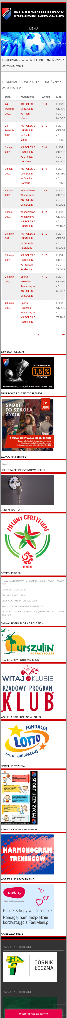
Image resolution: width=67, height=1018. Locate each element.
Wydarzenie (27, 96)
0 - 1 (44, 303)
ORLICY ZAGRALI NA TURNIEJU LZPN (19, 601)
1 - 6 (44, 168)
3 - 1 (44, 125)
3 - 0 (44, 147)
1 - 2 (44, 212)
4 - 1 (44, 276)
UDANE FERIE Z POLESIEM (14, 590)
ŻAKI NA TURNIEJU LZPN (13, 595)
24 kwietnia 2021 (9, 109)
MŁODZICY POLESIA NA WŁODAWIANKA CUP (23, 606)
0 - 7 (44, 255)
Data (7, 96)
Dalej (62, 334)
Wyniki (46, 96)
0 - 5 (44, 190)
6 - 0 (44, 104)
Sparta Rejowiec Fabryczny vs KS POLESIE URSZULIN (28, 286)
